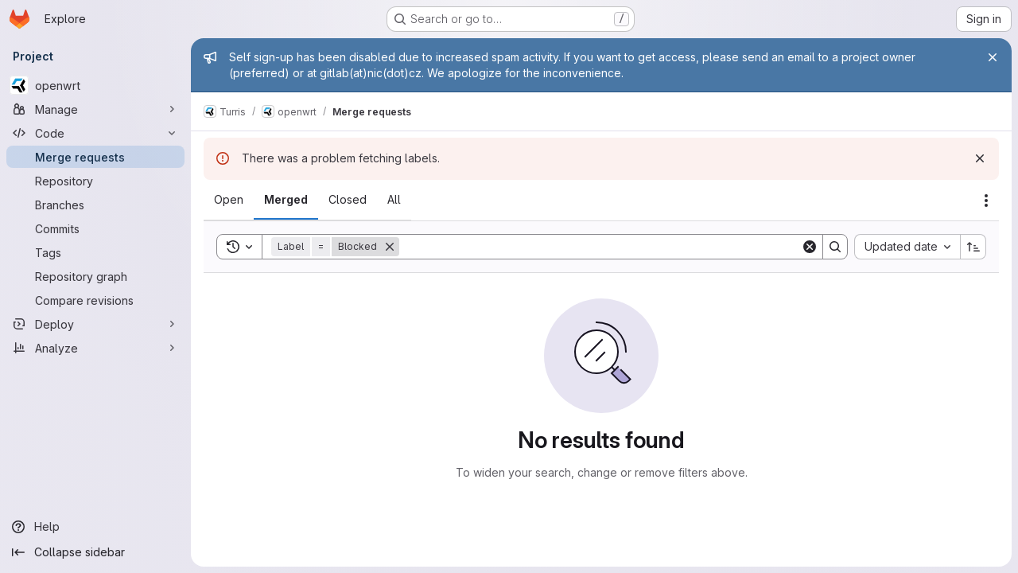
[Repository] (95, 181)
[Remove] (389, 246)
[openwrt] (95, 85)
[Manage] (95, 109)
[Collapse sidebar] (95, 552)
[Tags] (95, 252)
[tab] (229, 200)
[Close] (992, 57)
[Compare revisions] (95, 300)
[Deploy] (95, 324)
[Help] (95, 527)
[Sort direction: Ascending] (973, 246)
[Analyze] (95, 348)
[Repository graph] (95, 276)
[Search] (600, 246)
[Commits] (95, 228)
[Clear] (809, 246)
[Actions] (986, 200)
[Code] (95, 133)
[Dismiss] (979, 158)
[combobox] (907, 246)
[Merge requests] (95, 157)
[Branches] (95, 204)
